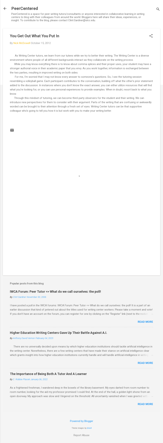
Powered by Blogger (81, 421)
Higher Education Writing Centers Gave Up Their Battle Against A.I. (58, 333)
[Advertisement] (81, 242)
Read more (145, 321)
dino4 (89, 428)
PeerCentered (24, 8)
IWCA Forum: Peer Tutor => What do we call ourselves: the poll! (55, 291)
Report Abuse (81, 435)
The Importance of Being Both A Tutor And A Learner (48, 374)
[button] (151, 36)
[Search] (158, 9)
